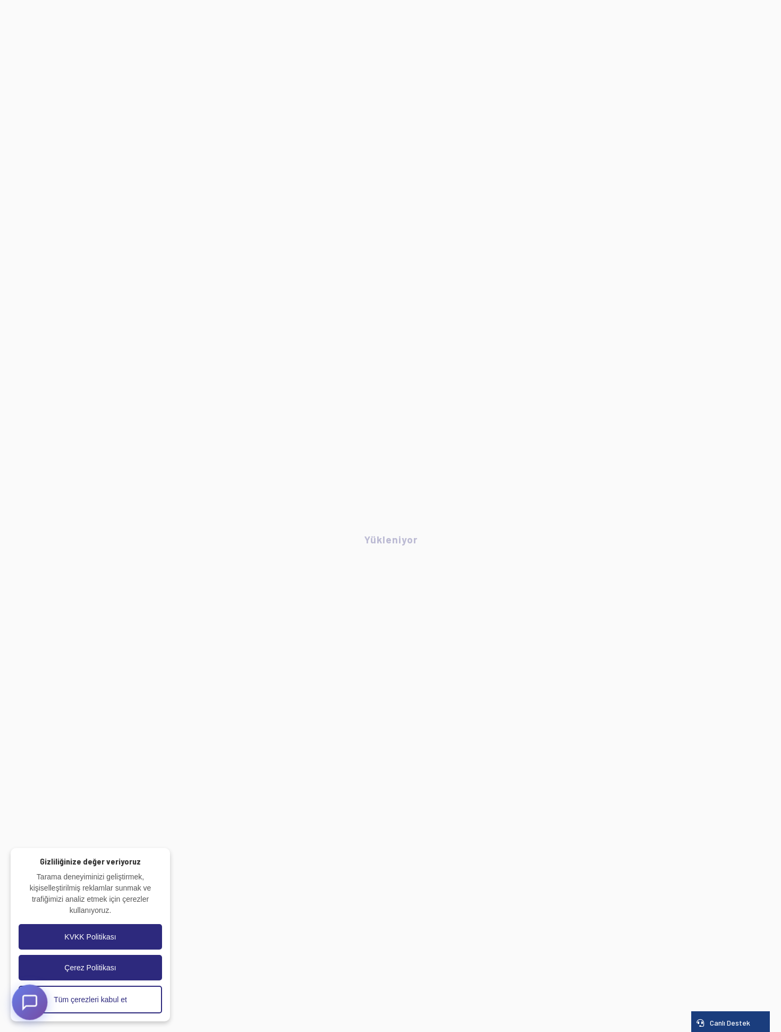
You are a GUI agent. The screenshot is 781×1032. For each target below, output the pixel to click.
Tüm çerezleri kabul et (90, 999)
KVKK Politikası (90, 937)
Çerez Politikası (90, 967)
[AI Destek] (30, 1002)
